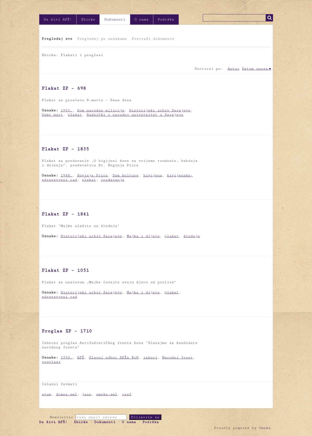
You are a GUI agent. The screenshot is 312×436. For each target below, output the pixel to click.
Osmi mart (52, 115)
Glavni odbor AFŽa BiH (113, 357)
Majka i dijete (143, 236)
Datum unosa (255, 69)
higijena (152, 175)
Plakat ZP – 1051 (65, 270)
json (86, 394)
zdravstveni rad (59, 297)
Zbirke (88, 19)
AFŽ (80, 357)
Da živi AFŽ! (58, 19)
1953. (66, 110)
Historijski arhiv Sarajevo (159, 110)
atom (46, 394)
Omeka (265, 428)
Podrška (166, 19)
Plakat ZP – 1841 (65, 214)
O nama (142, 19)
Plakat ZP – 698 (64, 88)
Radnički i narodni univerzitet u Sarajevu (135, 115)
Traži (269, 17)
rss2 (126, 394)
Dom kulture (126, 175)
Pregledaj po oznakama (102, 39)
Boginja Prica (92, 175)
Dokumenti (114, 19)
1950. (66, 357)
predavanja (112, 180)
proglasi (51, 362)
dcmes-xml (66, 394)
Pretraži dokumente (153, 39)
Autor (233, 69)
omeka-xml (106, 394)
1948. (66, 175)
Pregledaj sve (57, 39)
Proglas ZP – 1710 (67, 331)
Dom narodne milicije (100, 110)
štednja (191, 236)
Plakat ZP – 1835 (65, 149)
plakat (75, 115)
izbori (150, 357)
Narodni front (177, 357)
